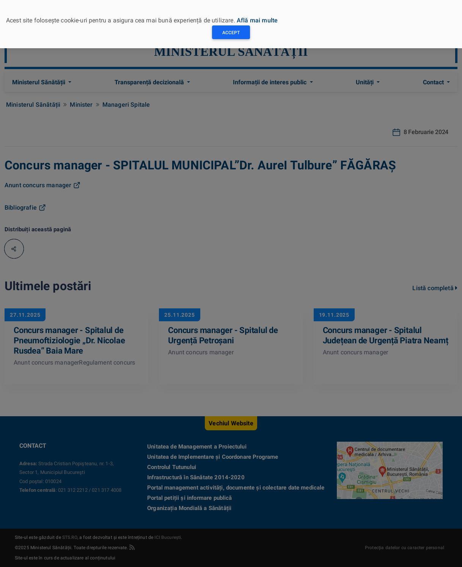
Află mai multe (257, 20)
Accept (231, 32)
